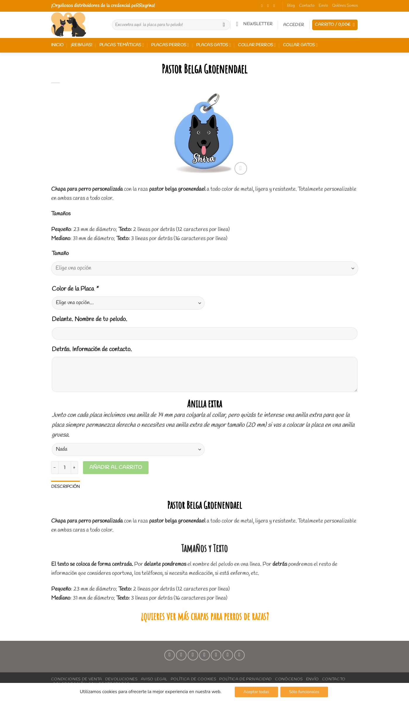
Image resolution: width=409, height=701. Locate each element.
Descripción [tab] (65, 487)
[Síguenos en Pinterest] (216, 655)
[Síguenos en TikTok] (275, 6)
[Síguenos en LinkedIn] (227, 655)
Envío (323, 5)
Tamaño (60, 254)
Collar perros (257, 45)
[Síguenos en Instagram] (269, 6)
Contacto (307, 5)
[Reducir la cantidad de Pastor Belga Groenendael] (54, 467)
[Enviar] (224, 25)
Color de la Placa (75, 289)
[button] (254, 23)
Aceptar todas (256, 692)
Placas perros (170, 45)
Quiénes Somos (345, 5)
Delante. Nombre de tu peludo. (89, 319)
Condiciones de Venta (76, 679)
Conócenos (289, 679)
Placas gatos (213, 45)
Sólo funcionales (304, 692)
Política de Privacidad (245, 679)
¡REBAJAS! (81, 45)
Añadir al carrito (115, 467)
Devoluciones (121, 679)
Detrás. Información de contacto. (92, 349)
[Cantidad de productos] (64, 467)
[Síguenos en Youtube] (239, 655)
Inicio (57, 45)
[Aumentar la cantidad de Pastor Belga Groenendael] (74, 467)
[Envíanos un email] (204, 655)
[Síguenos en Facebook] (263, 6)
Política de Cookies (193, 679)
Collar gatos (300, 45)
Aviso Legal (154, 679)
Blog (291, 5)
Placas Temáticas (121, 45)
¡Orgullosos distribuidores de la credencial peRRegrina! (103, 6)
